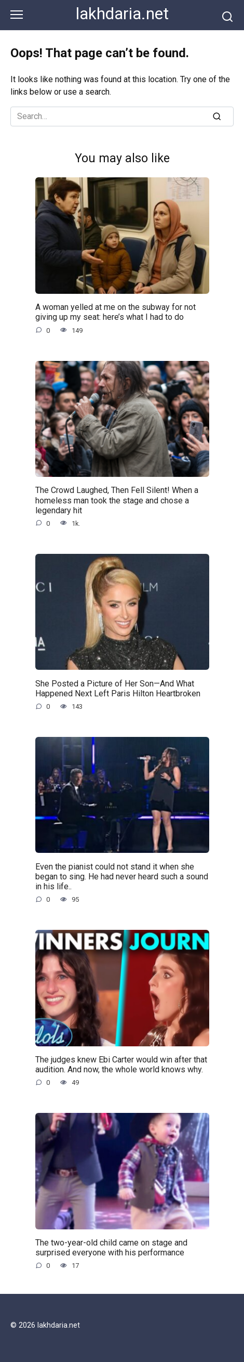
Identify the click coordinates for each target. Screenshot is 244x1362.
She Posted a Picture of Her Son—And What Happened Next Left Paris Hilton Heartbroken (117, 688)
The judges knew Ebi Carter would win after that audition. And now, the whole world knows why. (121, 1064)
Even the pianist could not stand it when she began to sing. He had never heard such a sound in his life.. (121, 876)
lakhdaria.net (122, 13)
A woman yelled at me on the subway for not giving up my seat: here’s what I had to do (115, 312)
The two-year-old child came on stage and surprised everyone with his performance (111, 1247)
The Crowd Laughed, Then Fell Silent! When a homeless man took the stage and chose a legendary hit (116, 500)
